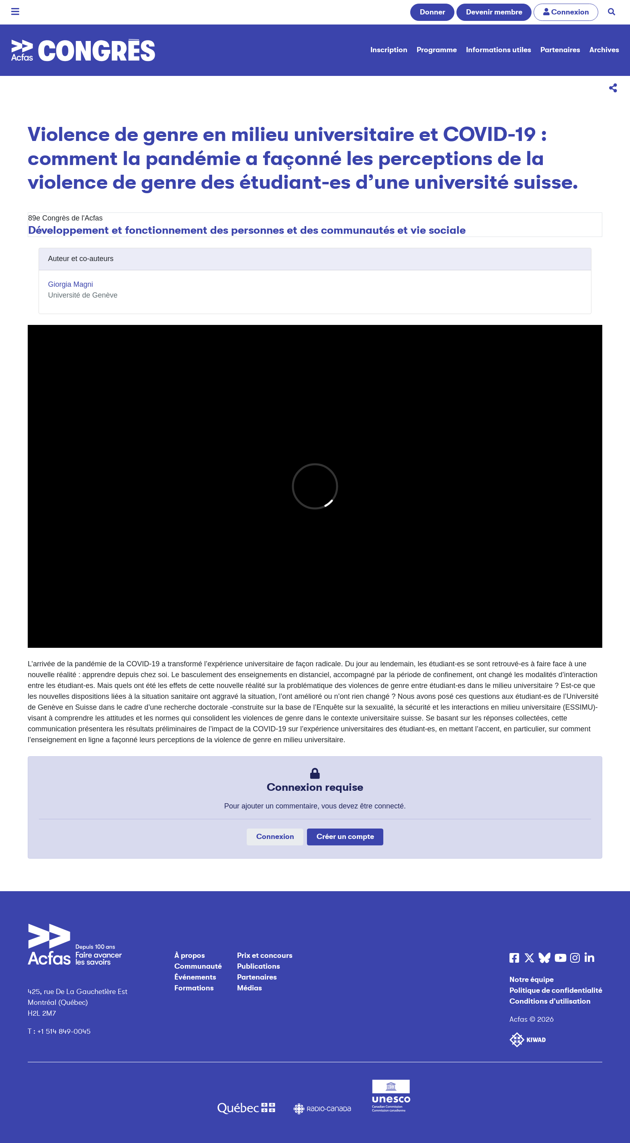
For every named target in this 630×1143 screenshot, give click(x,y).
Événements (195, 977)
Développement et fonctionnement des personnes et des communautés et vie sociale (247, 230)
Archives (604, 50)
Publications (258, 966)
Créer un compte (345, 837)
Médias (249, 988)
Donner (432, 12)
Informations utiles (498, 50)
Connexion (275, 837)
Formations (194, 988)
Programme (437, 50)
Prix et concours (264, 955)
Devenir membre (494, 12)
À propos (189, 955)
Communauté (198, 966)
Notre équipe (531, 980)
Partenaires (560, 50)
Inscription (388, 50)
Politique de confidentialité (555, 990)
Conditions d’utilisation (550, 1001)
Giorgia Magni (70, 284)
